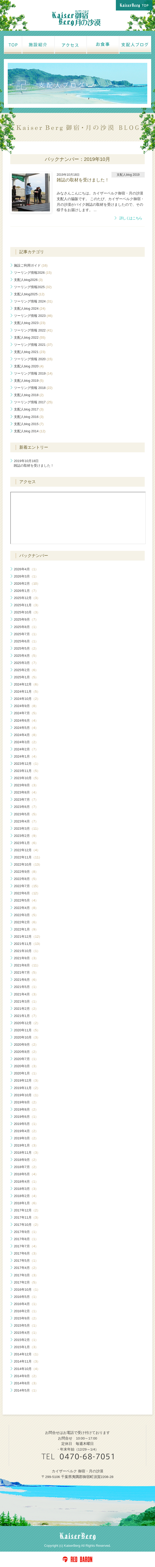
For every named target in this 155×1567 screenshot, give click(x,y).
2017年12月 (27, 1210)
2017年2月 (26, 1282)
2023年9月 (26, 785)
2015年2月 (26, 1340)
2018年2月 (26, 1196)
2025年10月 (27, 612)
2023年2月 (26, 836)
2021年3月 (26, 1001)
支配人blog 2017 (29, 409)
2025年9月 (26, 619)
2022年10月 (28, 864)
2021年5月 (26, 987)
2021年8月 (27, 965)
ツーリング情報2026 (32, 273)
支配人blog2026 (28, 280)
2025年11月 (27, 605)
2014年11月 (27, 1361)
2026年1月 (26, 591)
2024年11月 (27, 691)
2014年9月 (26, 1376)
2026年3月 (26, 576)
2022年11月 (28, 857)
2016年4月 (26, 1304)
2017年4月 (26, 1268)
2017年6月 (26, 1253)
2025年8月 (26, 627)
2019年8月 (26, 1109)
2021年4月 (26, 994)
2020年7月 (26, 1059)
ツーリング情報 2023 (33, 316)
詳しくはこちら (130, 218)
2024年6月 (26, 720)
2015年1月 (26, 1347)
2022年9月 (26, 872)
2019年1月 (26, 1145)
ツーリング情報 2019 (33, 373)
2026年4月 (26, 569)
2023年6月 (26, 807)
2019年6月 (26, 1117)
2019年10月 (27, 1095)
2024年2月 (26, 749)
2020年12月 (27, 1023)
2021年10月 (27, 951)
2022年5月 (26, 900)
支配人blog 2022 (29, 337)
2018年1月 (26, 1203)
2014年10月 (27, 1369)
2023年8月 (26, 792)
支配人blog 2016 (29, 417)
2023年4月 (26, 821)
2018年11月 (27, 1152)
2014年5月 (26, 1390)
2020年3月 (26, 1066)
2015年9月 (26, 1318)
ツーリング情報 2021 (33, 345)
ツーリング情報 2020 (33, 359)
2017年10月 (27, 1225)
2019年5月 (26, 1124)
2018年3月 (26, 1189)
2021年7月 (26, 972)
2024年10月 (27, 699)
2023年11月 (27, 771)
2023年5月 (26, 814)
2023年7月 (26, 799)
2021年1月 (26, 1016)
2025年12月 (27, 598)
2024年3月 (26, 742)
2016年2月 (26, 1311)
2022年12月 (27, 850)
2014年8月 (26, 1383)
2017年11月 (27, 1217)
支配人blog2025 (29, 294)
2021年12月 (28, 936)
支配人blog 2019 (29, 381)
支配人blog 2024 (29, 308)
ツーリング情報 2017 (33, 402)
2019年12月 (27, 1080)
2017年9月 (26, 1232)
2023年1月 (26, 843)
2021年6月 (26, 980)
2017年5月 (26, 1260)
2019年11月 (27, 1088)
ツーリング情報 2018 (33, 388)
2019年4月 (26, 1131)
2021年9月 (26, 958)
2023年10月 (27, 778)
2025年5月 (26, 648)
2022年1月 (26, 929)
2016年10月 (27, 1289)
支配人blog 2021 (29, 352)
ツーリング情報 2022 (33, 330)
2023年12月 (27, 764)
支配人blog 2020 (29, 366)
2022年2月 (26, 922)
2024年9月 (26, 706)
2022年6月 (27, 893)
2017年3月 (26, 1275)
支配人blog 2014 (29, 431)
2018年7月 (26, 1167)
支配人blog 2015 (29, 424)
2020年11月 (27, 1030)
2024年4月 (26, 735)
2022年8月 (26, 879)
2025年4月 (26, 656)
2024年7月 (26, 713)
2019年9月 (26, 1102)
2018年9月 (26, 1160)
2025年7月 (26, 634)
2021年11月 (28, 944)
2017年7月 (26, 1246)
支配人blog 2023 (29, 323)
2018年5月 (26, 1174)
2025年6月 (26, 641)
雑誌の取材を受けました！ (34, 463)
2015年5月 (26, 1325)
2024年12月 (27, 684)
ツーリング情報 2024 (33, 301)
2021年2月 (26, 1009)
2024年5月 (26, 728)
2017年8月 (26, 1239)
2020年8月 (26, 1052)
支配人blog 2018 (29, 395)
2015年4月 (26, 1333)
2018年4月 (26, 1181)
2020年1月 (26, 1073)
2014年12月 (27, 1354)
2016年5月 (26, 1297)
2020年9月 (26, 1044)
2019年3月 (26, 1138)
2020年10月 (27, 1037)
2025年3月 (26, 663)
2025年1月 (26, 677)
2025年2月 (26, 670)
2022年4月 (26, 908)
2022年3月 (26, 915)
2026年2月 (27, 583)
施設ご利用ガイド (31, 265)
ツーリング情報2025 (32, 287)
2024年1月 (26, 756)
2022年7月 (27, 886)
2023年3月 (27, 828)
